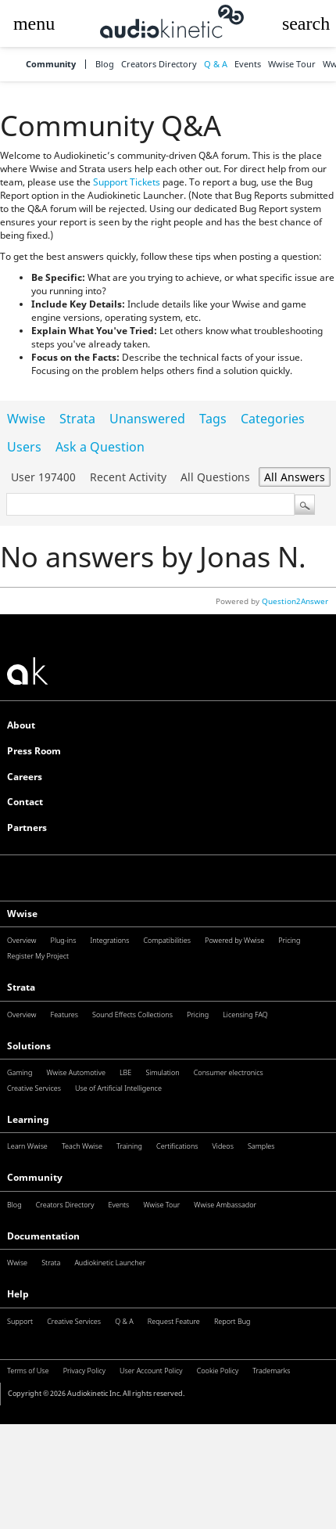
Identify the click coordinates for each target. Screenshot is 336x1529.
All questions (215, 476)
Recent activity (128, 476)
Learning (28, 1119)
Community (51, 64)
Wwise (26, 418)
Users (24, 446)
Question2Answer (295, 600)
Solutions (29, 1045)
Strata (77, 418)
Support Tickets (126, 182)
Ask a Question (100, 446)
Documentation (43, 1236)
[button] (34, 23)
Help (18, 1294)
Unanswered (147, 418)
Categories (273, 418)
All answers (294, 476)
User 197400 (43, 476)
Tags (213, 418)
